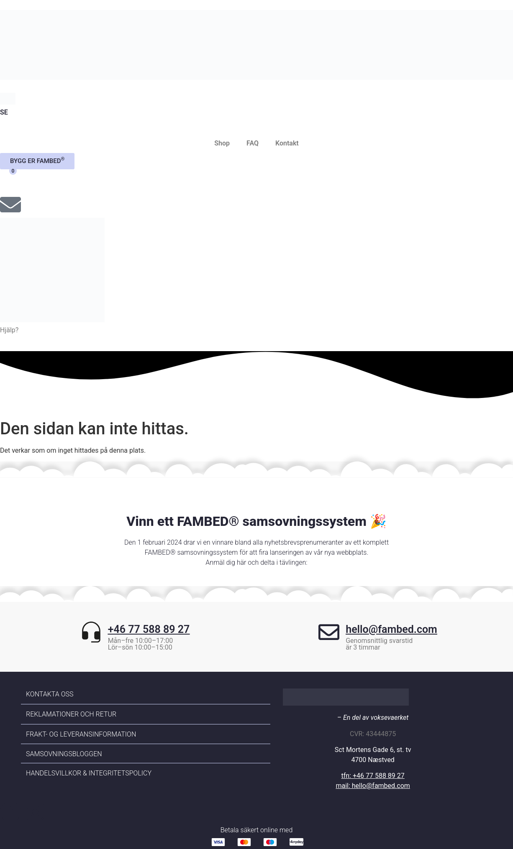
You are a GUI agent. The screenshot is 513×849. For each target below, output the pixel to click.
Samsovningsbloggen (64, 754)
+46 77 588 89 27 (149, 629)
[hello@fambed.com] (328, 636)
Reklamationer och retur (71, 714)
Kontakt (287, 143)
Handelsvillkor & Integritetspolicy (88, 773)
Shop (222, 143)
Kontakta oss (49, 694)
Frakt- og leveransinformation (81, 734)
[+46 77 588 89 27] (91, 636)
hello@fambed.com (391, 629)
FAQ (252, 143)
